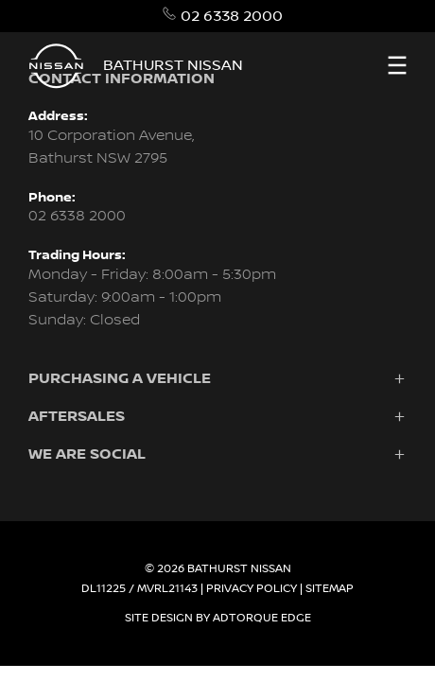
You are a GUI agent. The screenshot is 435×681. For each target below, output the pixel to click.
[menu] (397, 65)
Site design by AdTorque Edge (218, 618)
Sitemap (329, 589)
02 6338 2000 (232, 16)
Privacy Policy (251, 589)
